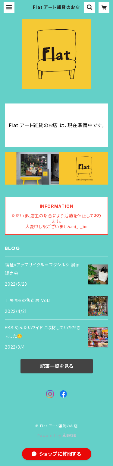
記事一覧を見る (56, 366)
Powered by (56, 435)
